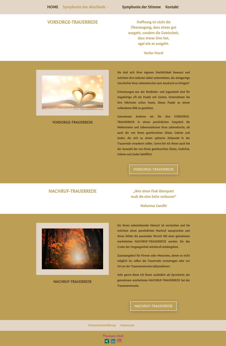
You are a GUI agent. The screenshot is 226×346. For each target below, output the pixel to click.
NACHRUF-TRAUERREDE (153, 306)
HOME (52, 7)
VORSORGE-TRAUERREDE (153, 169)
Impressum (127, 325)
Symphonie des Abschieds (84, 7)
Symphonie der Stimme (141, 7)
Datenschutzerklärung (102, 325)
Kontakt (172, 7)
